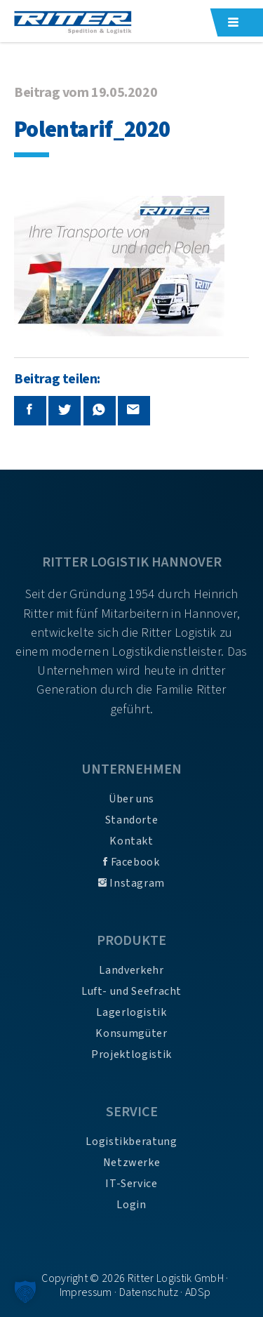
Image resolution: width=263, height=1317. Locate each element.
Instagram (131, 883)
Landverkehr (131, 970)
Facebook (131, 862)
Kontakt (131, 841)
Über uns (131, 799)
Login (131, 1205)
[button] (25, 1291)
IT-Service (131, 1184)
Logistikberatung (131, 1141)
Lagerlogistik (131, 1012)
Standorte (132, 820)
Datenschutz (149, 1292)
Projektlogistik (131, 1054)
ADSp (197, 1292)
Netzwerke (132, 1163)
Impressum (86, 1292)
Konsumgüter (131, 1033)
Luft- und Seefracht (131, 991)
